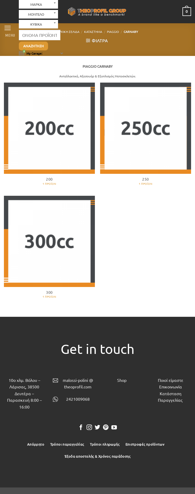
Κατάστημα (93, 32)
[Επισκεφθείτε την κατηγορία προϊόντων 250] (145, 137)
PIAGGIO (113, 32)
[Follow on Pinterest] (105, 428)
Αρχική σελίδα (68, 32)
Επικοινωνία (170, 386)
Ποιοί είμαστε (170, 380)
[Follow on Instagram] (89, 428)
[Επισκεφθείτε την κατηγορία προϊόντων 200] (49, 137)
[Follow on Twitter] (97, 428)
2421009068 (78, 398)
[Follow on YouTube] (114, 428)
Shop (122, 380)
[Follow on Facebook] (81, 428)
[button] (9, 30)
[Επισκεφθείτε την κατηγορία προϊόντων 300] (49, 250)
